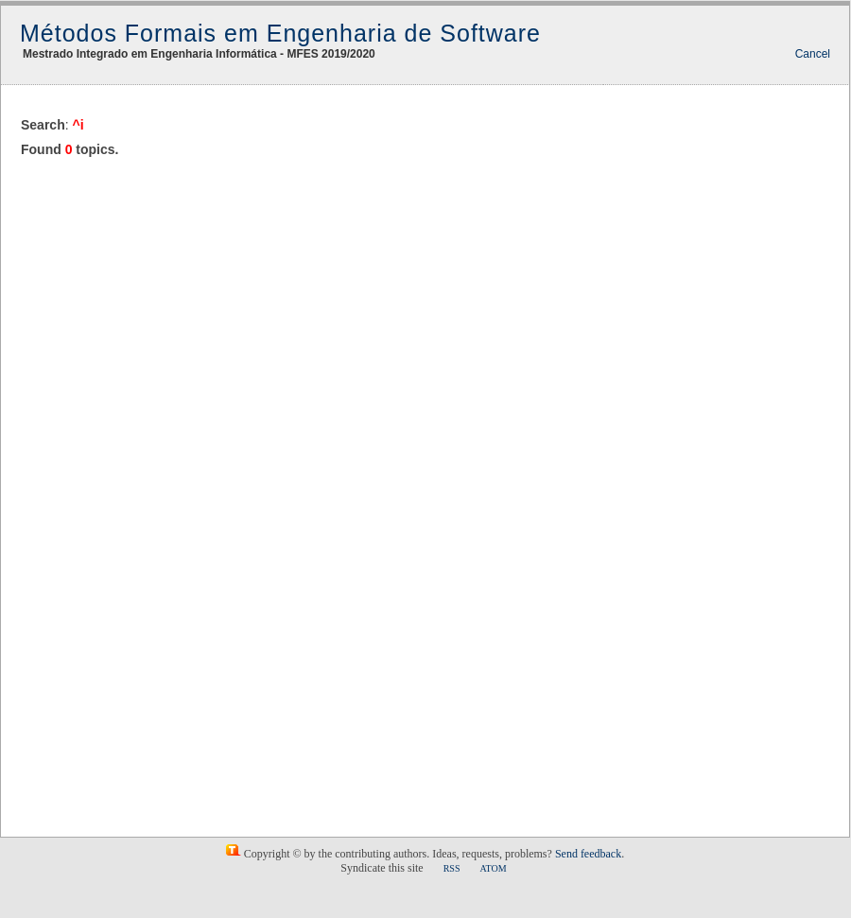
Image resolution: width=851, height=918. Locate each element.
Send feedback (588, 853)
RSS (451, 868)
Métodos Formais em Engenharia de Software (280, 33)
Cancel (812, 54)
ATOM (492, 868)
